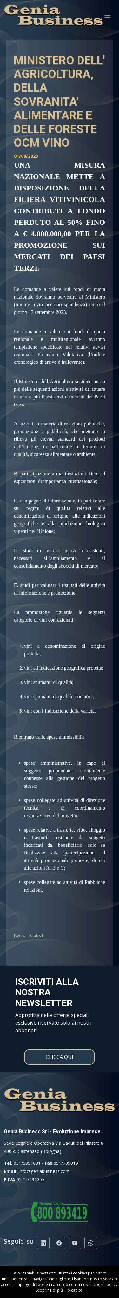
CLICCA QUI (59, 1056)
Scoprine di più (49, 1290)
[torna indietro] (28, 935)
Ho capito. (74, 1290)
